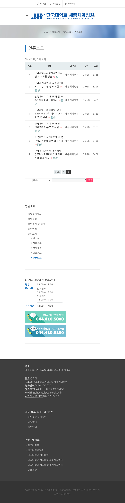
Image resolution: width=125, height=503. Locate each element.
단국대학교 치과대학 (38, 455)
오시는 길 (55, 3)
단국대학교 (33, 445)
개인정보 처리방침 (37, 417)
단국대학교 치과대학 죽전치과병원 (45, 465)
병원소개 (56, 32)
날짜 (86, 66)
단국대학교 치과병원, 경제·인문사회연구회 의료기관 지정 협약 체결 (48, 113)
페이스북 (70, 3)
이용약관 (32, 422)
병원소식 (67, 32)
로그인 (41, 3)
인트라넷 (32, 470)
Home (45, 32)
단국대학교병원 (35, 450)
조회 (95, 66)
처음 (57, 172)
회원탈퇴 (32, 427)
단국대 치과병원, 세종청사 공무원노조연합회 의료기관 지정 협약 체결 (48, 154)
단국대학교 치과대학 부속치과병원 (45, 460)
